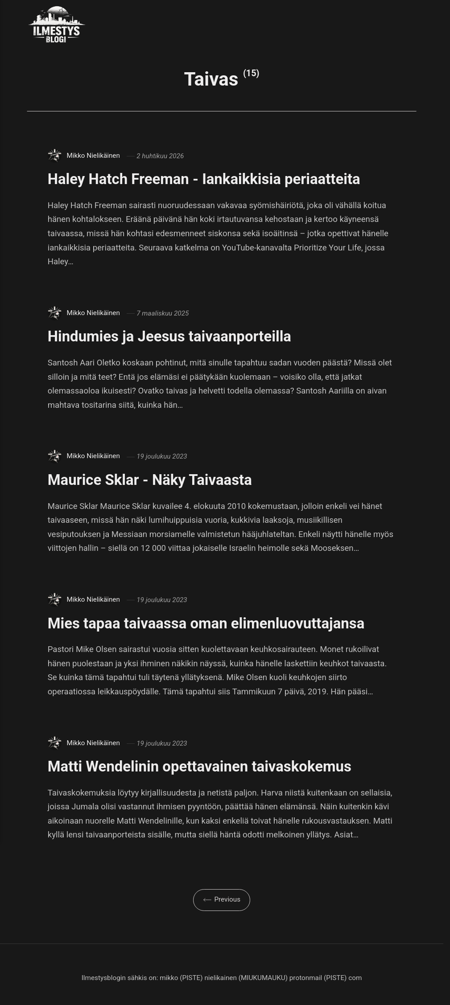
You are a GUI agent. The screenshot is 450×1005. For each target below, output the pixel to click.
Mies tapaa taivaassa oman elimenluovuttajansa (212, 623)
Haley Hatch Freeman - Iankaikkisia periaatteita (210, 179)
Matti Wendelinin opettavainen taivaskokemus (205, 766)
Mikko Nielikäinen (93, 156)
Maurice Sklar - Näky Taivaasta (154, 479)
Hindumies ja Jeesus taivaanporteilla (174, 336)
